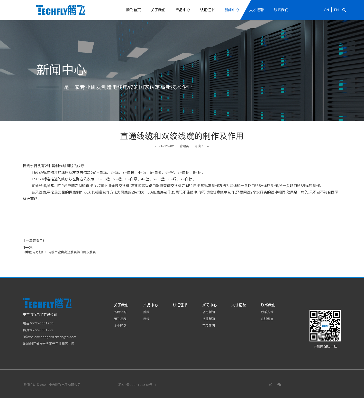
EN (336, 9)
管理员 (184, 146)
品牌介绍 (120, 312)
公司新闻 (208, 312)
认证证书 (207, 9)
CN (326, 9)
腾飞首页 (133, 9)
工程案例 (208, 325)
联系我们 (281, 9)
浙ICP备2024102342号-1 (137, 384)
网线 (146, 319)
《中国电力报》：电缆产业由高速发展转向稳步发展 (59, 252)
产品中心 (182, 9)
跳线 (146, 312)
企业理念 (120, 325)
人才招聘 (256, 9)
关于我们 (158, 9)
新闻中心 (232, 9)
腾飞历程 (120, 319)
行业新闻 (208, 319)
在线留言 (267, 319)
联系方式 (267, 312)
